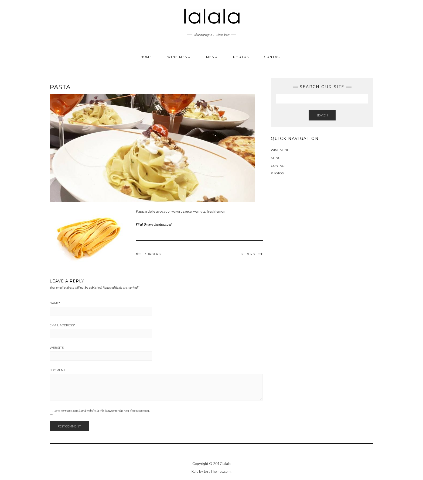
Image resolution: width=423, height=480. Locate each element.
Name (55, 303)
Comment (57, 370)
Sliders (248, 254)
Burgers (152, 254)
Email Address (62, 325)
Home (146, 57)
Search (322, 115)
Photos (241, 57)
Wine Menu (179, 57)
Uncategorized (162, 224)
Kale (195, 471)
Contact (273, 57)
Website (57, 348)
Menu (212, 57)
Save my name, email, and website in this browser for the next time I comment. (102, 410)
